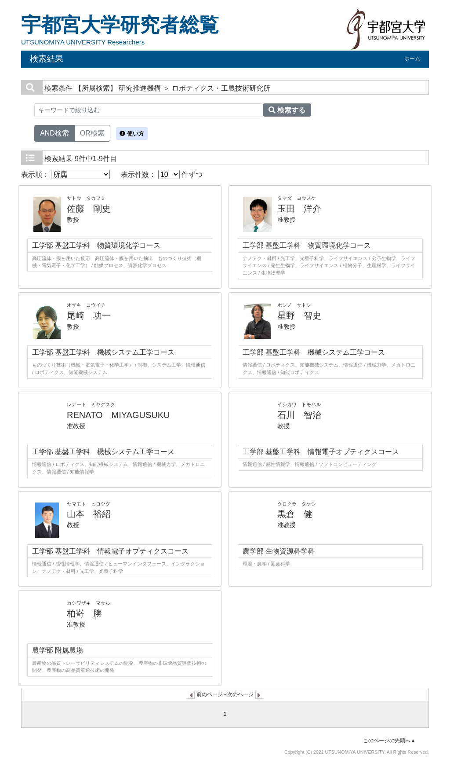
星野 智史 (299, 315)
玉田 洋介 (299, 208)
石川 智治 (299, 415)
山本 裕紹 (89, 514)
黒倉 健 (294, 514)
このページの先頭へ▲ (389, 740)
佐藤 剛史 (89, 208)
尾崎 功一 (89, 315)
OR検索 (92, 132)
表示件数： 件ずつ (162, 174)
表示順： (65, 174)
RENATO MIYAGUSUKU (118, 415)
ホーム (412, 58)
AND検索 (54, 132)
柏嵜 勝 (84, 613)
